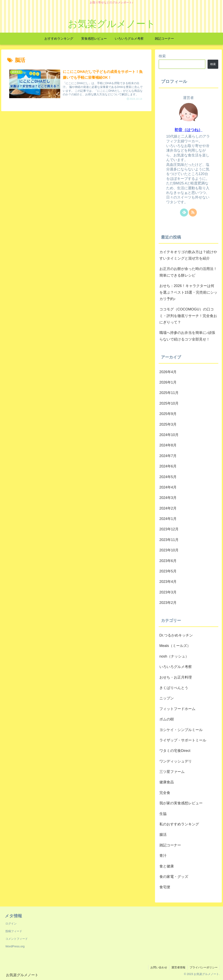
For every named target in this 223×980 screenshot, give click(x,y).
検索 (162, 56)
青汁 (163, 856)
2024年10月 (169, 435)
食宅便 (164, 887)
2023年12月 (169, 529)
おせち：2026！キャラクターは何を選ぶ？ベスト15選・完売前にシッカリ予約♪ (188, 292)
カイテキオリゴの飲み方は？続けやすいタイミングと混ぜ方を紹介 (188, 255)
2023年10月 (169, 550)
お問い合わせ (158, 967)
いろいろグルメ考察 (175, 667)
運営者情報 (178, 967)
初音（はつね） (188, 130)
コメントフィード (16, 938)
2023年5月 (168, 571)
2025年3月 (168, 424)
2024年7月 (168, 456)
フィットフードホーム (177, 709)
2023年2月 (168, 603)
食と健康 (166, 866)
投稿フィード (13, 931)
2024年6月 (168, 466)
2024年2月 (168, 508)
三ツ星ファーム (172, 772)
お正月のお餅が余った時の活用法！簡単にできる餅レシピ (188, 272)
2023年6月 (168, 561)
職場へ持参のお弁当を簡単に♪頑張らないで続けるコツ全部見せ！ (187, 336)
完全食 (164, 793)
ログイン (11, 923)
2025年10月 (169, 403)
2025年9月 (168, 414)
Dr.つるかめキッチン (176, 635)
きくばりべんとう (173, 688)
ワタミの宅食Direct (174, 751)
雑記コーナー (170, 845)
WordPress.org (15, 946)
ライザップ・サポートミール (182, 740)
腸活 (163, 835)
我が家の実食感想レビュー (181, 803)
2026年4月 (168, 372)
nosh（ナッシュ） (174, 656)
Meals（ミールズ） (175, 646)
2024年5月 (168, 477)
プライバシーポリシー (204, 967)
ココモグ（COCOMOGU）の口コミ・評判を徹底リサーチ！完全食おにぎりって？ (188, 315)
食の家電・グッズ (173, 877)
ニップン (166, 698)
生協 (163, 814)
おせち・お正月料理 (175, 677)
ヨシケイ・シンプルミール (181, 730)
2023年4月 (168, 582)
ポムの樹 (166, 719)
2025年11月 (169, 393)
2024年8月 (168, 445)
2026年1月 (168, 382)
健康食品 (166, 782)
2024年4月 (168, 487)
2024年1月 (168, 519)
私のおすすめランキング (179, 824)
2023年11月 (169, 540)
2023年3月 (168, 592)
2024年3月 (168, 498)
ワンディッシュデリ (175, 761)
